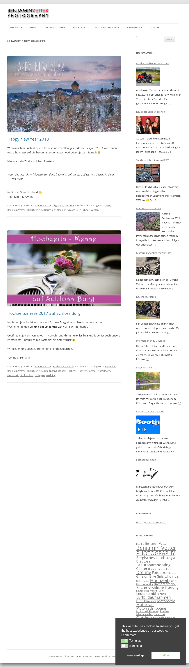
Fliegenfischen (144, 367)
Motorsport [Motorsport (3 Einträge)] (159, 614)
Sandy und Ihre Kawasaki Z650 (152, 160)
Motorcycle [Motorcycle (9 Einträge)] (166, 601)
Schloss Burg (74, 210)
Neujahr (61, 210)
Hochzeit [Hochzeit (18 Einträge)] (159, 580)
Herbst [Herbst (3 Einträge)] (146, 581)
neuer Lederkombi (146, 296)
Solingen (40, 375)
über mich (16, 27)
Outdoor (69, 205)
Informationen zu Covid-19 (150, 340)
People (70, 366)
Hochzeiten (80, 27)
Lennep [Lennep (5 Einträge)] (161, 594)
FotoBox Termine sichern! (150, 411)
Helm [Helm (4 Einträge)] (139, 581)
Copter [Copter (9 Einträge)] (141, 568)
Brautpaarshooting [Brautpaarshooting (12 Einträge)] (153, 564)
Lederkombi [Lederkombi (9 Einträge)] (146, 593)
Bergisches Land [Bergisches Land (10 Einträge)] (150, 557)
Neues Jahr (50, 210)
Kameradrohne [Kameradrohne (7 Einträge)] (165, 584)
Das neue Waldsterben (148, 208)
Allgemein (58, 205)
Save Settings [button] (135, 655)
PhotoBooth (103, 370)
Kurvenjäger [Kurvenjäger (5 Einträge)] (157, 590)
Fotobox (61, 370)
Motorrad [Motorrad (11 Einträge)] (145, 604)
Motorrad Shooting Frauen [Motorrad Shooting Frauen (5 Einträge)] (152, 611)
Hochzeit (71, 370)
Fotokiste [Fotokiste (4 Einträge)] (171, 573)
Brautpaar (49, 370)
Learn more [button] (128, 635)
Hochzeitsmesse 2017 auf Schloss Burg (44, 313)
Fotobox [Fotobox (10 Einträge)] (159, 572)
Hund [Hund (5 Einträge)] (172, 581)
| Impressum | (88, 656)
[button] (124, 641)
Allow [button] (165, 655)
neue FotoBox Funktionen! (150, 111)
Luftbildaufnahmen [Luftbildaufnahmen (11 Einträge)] (153, 597)
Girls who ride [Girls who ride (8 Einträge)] (167, 576)
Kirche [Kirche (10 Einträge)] (141, 587)
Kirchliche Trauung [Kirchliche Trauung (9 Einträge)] (163, 587)
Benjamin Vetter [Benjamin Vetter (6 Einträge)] (156, 544)
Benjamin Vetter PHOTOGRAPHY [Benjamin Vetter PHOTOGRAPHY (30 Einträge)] (156, 550)
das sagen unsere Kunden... (151, 522)
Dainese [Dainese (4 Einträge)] (152, 569)
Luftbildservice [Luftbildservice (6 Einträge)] (146, 601)
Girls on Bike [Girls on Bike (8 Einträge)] (146, 576)
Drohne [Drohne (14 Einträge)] (143, 572)
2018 (107, 205)
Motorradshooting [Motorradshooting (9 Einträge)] (151, 608)
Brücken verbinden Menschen (152, 63)
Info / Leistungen (54, 27)
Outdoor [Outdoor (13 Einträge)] (144, 618)
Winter (94, 210)
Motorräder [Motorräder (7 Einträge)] (144, 614)
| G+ (108, 656)
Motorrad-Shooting (107, 27)
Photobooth (134, 27)
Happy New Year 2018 (28, 139)
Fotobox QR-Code (146, 459)
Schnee (86, 210)
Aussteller (110, 366)
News (33, 27)
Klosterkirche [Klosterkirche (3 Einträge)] (142, 591)
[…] (170, 103)
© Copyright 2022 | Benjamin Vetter (65, 656)
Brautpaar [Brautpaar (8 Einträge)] (144, 561)
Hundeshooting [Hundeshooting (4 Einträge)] (145, 584)
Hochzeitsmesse (86, 370)
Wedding (51, 375)
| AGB (103, 656)
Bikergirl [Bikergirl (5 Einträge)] (170, 558)
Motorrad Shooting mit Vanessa (153, 253)
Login (97, 656)
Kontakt (156, 27)
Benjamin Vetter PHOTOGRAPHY (25, 210)
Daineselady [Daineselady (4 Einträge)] (164, 569)
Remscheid (13, 375)
